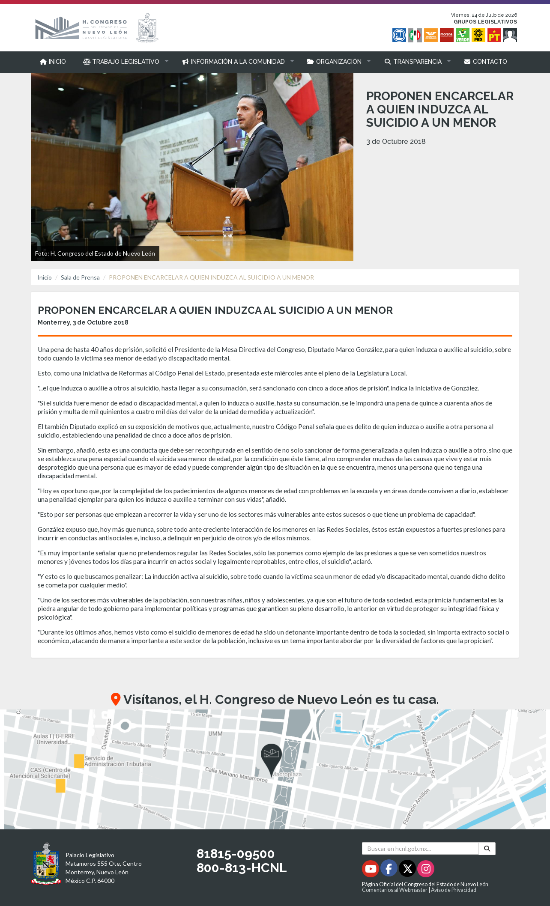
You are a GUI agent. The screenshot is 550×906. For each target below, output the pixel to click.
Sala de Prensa (80, 277)
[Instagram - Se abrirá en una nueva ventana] (425, 870)
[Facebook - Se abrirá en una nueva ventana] (389, 870)
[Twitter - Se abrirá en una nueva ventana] (408, 870)
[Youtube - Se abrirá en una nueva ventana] (371, 870)
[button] (124, 61)
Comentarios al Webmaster (394, 890)
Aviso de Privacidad (453, 890)
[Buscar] (487, 848)
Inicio (44, 277)
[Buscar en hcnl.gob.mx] (420, 848)
